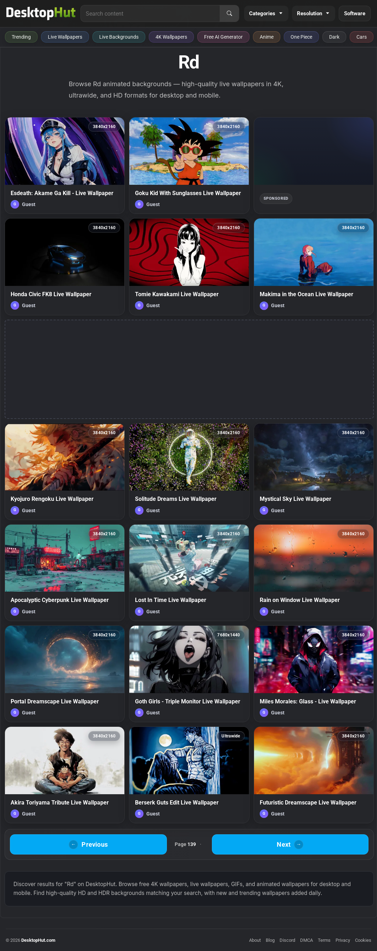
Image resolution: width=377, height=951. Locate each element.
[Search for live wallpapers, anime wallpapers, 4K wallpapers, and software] (150, 13)
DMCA (306, 940)
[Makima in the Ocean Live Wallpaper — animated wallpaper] (313, 267)
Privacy (343, 940)
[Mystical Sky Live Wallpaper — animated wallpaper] (313, 472)
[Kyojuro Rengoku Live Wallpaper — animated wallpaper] (64, 472)
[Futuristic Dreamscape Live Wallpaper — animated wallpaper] (313, 775)
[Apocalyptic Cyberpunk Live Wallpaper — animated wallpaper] (64, 573)
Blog (270, 940)
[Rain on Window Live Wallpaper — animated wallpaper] (313, 573)
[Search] (229, 13)
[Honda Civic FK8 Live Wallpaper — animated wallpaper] (64, 267)
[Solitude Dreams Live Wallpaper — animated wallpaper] (189, 472)
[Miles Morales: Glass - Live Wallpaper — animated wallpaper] (313, 674)
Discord (287, 940)
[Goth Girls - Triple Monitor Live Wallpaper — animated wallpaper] (189, 674)
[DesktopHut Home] (40, 13)
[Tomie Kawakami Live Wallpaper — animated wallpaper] (189, 267)
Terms (324, 940)
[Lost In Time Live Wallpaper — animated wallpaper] (189, 573)
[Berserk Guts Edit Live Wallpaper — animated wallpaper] (189, 775)
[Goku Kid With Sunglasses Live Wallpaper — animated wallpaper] (189, 165)
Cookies (363, 940)
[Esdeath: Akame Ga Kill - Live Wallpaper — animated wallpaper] (64, 165)
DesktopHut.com (38, 940)
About (255, 940)
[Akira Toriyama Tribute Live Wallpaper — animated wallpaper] (64, 775)
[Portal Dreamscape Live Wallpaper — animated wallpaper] (64, 674)
